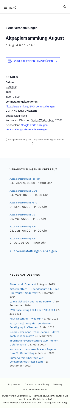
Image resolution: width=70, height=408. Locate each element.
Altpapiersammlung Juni (23, 226)
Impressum (14, 384)
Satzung (57, 384)
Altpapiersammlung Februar (25, 179)
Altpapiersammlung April (23, 202)
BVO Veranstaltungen (42, 106)
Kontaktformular (42, 399)
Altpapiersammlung (17, 106)
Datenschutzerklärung (37, 384)
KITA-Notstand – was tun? (26, 318)
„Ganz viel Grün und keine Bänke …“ (32, 301)
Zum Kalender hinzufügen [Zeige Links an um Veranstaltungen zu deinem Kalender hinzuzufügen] (33, 61)
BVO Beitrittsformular (35, 389)
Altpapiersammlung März (23, 191)
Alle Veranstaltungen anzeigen (33, 251)
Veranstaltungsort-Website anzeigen (27, 129)
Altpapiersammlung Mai (22, 214)
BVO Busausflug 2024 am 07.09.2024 (32, 309)
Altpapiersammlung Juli (22, 238)
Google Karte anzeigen (34, 125)
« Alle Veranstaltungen (22, 27)
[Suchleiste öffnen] (64, 6)
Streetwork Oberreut (23, 284)
